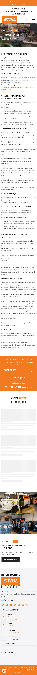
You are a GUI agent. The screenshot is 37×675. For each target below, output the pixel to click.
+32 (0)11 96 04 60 (14, 633)
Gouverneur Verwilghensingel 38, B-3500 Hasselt (17, 87)
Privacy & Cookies (7, 670)
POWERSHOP (18, 8)
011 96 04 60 (6, 90)
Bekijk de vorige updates (18, 383)
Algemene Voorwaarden (20, 670)
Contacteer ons (10, 560)
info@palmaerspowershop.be (10, 92)
